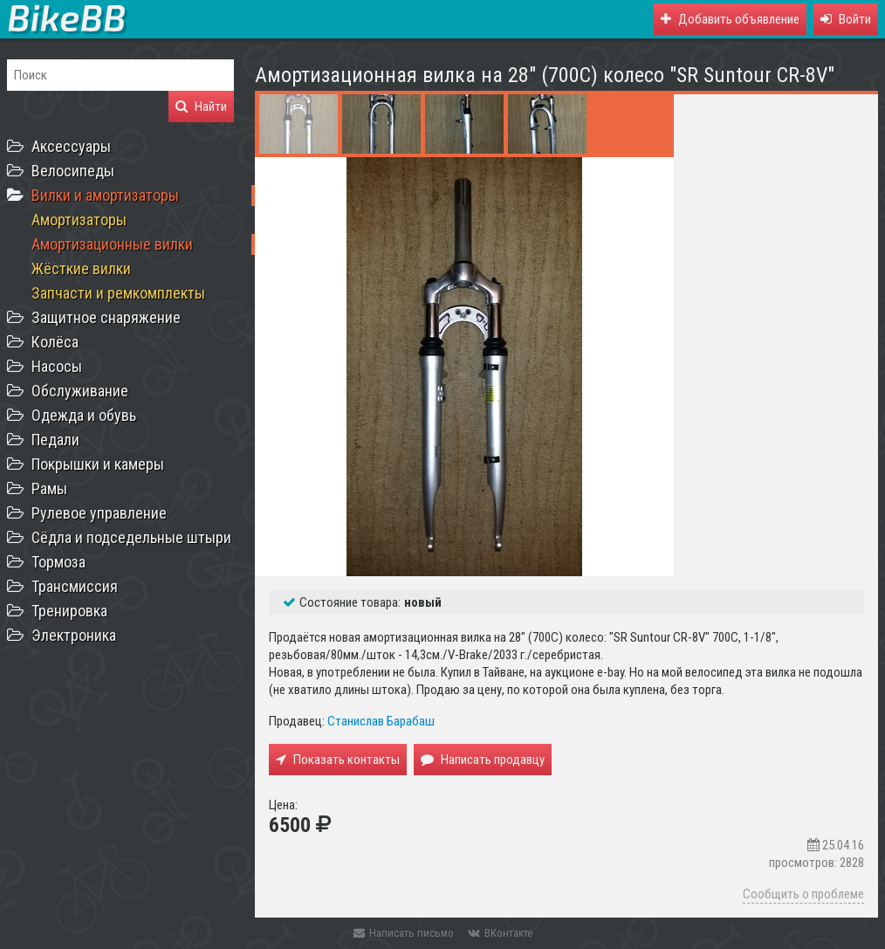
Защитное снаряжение (106, 317)
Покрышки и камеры (97, 464)
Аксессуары (71, 146)
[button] (845, 19)
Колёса (55, 342)
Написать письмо (403, 932)
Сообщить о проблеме (803, 894)
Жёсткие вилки (81, 268)
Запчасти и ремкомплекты (118, 293)
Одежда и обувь (83, 415)
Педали (55, 439)
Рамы (49, 488)
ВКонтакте (500, 932)
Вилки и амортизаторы (105, 195)
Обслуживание (79, 391)
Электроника (73, 635)
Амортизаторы (79, 219)
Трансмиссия (74, 586)
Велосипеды (72, 171)
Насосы (56, 366)
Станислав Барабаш (381, 721)
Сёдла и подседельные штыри (131, 537)
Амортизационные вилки (112, 244)
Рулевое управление (99, 513)
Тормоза (58, 562)
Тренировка (69, 611)
